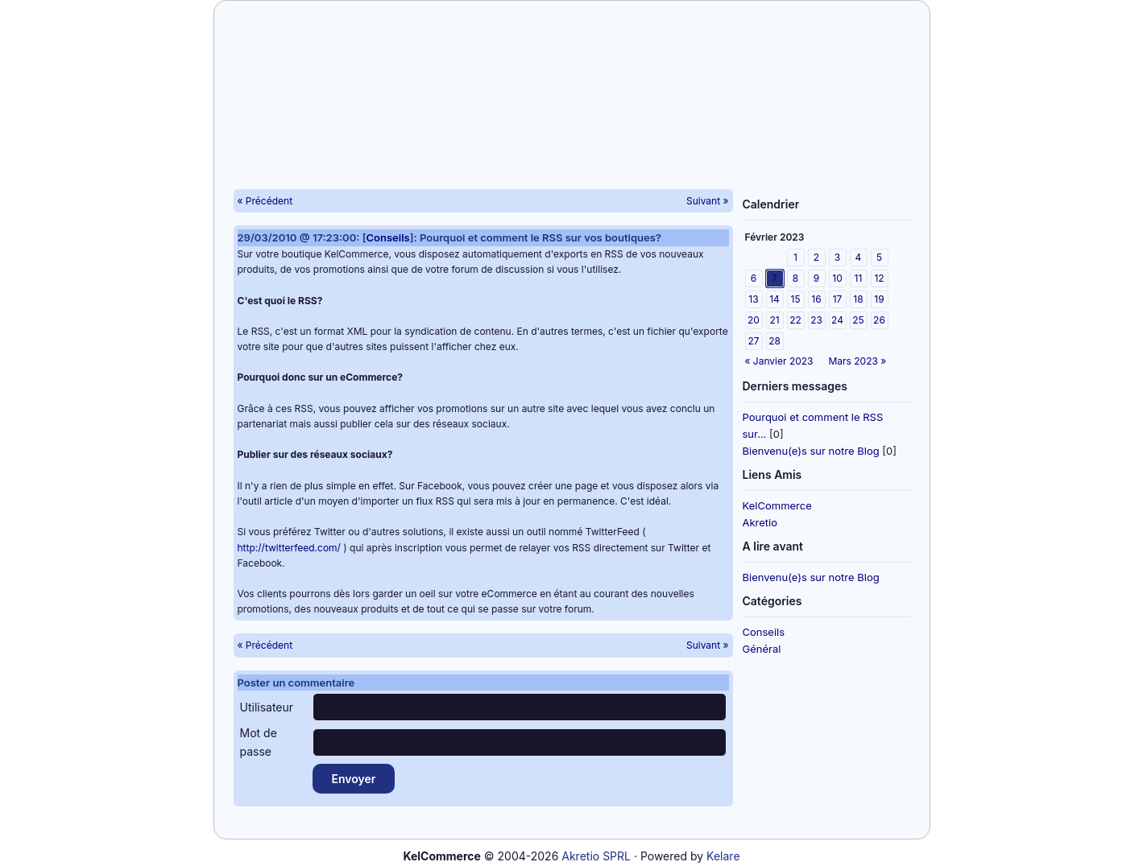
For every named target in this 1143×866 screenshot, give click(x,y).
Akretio (760, 522)
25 (857, 320)
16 (816, 299)
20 (754, 320)
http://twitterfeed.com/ (289, 548)
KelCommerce (777, 505)
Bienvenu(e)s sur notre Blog (811, 450)
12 (879, 278)
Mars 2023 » (858, 361)
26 (879, 320)
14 (774, 299)
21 (774, 320)
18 (858, 299)
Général (762, 648)
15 (796, 299)
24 (837, 320)
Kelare (722, 856)
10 (837, 278)
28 (774, 341)
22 (795, 320)
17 (838, 299)
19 (879, 299)
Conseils (764, 631)
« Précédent (265, 201)
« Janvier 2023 (779, 361)
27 (753, 341)
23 (816, 320)
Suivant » (707, 201)
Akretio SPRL (596, 856)
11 (859, 278)
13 (753, 299)
